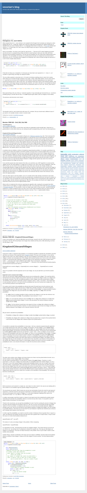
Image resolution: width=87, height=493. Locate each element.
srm (14, 230)
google (70, 157)
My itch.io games (65, 88)
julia (83, 164)
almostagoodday (75, 167)
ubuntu (66, 167)
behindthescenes (67, 163)
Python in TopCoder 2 (73, 53)
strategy (62, 167)
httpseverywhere (65, 173)
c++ (8, 117)
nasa (83, 174)
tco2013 (62, 161)
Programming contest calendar (68, 90)
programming (67, 161)
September (66, 212)
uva (69, 167)
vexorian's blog (11, 7)
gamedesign (79, 164)
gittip (83, 170)
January (66, 241)
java (70, 173)
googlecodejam (64, 157)
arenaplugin (81, 156)
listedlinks (82, 161)
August (65, 215)
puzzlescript (79, 177)
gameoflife (65, 170)
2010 (63, 245)
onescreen (81, 163)
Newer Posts (6, 483)
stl (17, 117)
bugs (83, 167)
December (66, 205)
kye (73, 173)
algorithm (78, 157)
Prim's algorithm (51, 185)
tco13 (78, 161)
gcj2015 (76, 170)
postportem (77, 176)
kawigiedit (63, 160)
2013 (63, 198)
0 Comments (20, 115)
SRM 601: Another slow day (74, 43)
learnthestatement (64, 174)
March (65, 236)
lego (69, 174)
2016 (63, 191)
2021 (63, 186)
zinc (65, 180)
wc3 (71, 167)
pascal (75, 166)
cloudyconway (72, 164)
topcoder (17, 230)
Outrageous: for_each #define (12, 40)
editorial (81, 154)
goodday (74, 163)
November (66, 207)
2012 (63, 201)
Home (29, 483)
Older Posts (53, 483)
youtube (62, 180)
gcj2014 (73, 170)
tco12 (75, 161)
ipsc (78, 163)
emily (62, 170)
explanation (9, 230)
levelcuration (72, 174)
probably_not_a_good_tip (66, 177)
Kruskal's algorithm (8, 187)
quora (83, 177)
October (66, 210)
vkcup (62, 164)
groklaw (76, 171)
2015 (63, 193)
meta (81, 174)
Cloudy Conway (71, 121)
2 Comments (21, 476)
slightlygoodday (80, 166)
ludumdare (77, 174)
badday (74, 157)
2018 (63, 188)
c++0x (47, 45)
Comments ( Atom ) (14, 486)
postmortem (81, 160)
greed (82, 157)
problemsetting (74, 177)
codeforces (72, 156)
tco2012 (77, 160)
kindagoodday (64, 166)
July (65, 217)
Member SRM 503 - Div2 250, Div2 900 (15, 122)
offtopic (63, 159)
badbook (66, 164)
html (83, 171)
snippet (72, 161)
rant (67, 156)
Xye (61, 92)
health (80, 171)
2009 (63, 247)
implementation (13, 117)
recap (63, 156)
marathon (70, 166)
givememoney (64, 171)
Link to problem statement (9, 126)
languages (82, 173)
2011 (63, 203)
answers (80, 167)
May (65, 222)
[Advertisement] (29, 25)
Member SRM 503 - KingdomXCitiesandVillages (18, 237)
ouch (63, 176)
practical (82, 176)
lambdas (77, 173)
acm (62, 163)
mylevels (68, 160)
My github (63, 86)
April (65, 225)
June (65, 220)
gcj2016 (80, 170)
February (66, 239)
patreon (69, 176)
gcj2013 (69, 170)
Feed (62, 24)
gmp (72, 171)
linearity (27, 255)
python (68, 159)
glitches (69, 171)
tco (76, 156)
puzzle (73, 160)
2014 (63, 196)
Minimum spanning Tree (36, 136)
